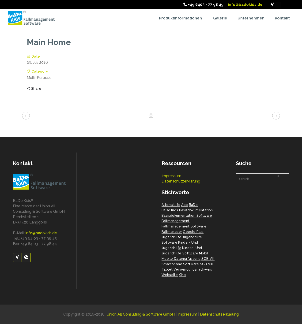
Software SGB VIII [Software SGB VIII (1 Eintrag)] (198, 264)
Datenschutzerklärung (181, 181)
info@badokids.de (245, 4)
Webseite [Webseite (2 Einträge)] (170, 275)
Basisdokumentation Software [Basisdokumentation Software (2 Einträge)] (187, 215)
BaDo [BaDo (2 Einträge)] (193, 205)
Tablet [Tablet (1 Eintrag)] (167, 269)
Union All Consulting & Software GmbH (140, 314)
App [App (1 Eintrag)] (184, 205)
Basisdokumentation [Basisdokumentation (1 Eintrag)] (196, 210)
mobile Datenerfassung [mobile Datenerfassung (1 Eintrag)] (181, 259)
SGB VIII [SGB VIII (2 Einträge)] (207, 259)
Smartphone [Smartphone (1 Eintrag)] (172, 264)
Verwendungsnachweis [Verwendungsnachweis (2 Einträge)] (193, 269)
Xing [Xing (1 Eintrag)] (182, 275)
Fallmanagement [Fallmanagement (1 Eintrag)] (176, 221)
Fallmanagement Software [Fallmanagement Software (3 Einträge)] (184, 226)
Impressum (171, 176)
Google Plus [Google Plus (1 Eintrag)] (193, 232)
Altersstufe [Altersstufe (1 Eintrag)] (171, 205)
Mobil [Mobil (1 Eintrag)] (203, 253)
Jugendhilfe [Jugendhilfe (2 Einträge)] (171, 237)
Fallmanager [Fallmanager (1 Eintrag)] (172, 232)
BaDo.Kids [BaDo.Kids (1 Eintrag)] (170, 210)
